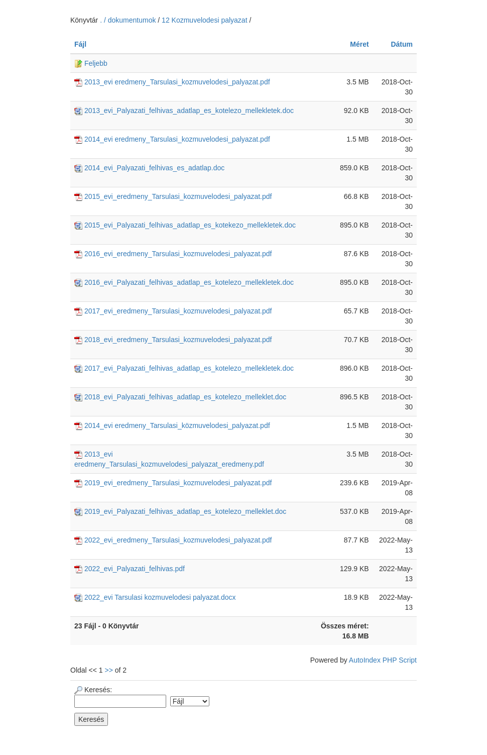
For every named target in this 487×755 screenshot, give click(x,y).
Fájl (80, 44)
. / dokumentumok (129, 20)
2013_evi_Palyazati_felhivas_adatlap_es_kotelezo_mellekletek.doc (184, 110)
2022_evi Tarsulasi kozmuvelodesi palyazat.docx (155, 597)
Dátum (402, 44)
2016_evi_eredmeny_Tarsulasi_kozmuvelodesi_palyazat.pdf (173, 254)
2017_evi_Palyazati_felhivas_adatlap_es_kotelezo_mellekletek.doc (184, 368)
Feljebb (90, 63)
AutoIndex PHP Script (383, 660)
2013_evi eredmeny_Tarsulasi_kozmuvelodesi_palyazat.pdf (172, 82)
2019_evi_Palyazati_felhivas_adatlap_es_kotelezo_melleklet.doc (180, 511)
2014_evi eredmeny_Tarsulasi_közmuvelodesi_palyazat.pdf (172, 425)
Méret (359, 44)
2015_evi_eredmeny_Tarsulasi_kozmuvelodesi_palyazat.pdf (173, 196)
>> (109, 670)
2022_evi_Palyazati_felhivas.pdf (129, 569)
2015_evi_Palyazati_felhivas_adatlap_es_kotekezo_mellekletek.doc (185, 225)
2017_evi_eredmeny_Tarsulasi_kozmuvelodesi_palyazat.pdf (173, 311)
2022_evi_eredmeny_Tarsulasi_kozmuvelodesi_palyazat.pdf (173, 540)
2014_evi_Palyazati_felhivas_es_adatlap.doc (149, 168)
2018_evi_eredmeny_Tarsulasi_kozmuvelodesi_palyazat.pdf (173, 340)
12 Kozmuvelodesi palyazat (204, 20)
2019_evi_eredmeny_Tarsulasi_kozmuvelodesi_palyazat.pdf (173, 483)
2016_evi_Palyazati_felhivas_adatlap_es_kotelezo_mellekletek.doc (184, 282)
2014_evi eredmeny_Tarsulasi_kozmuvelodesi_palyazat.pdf (172, 139)
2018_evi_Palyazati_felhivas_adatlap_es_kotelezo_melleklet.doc (180, 397)
